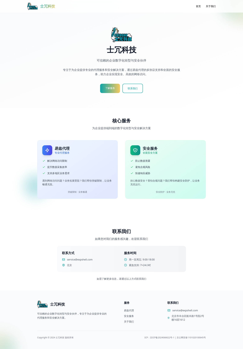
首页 (198, 6)
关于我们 (211, 6)
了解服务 (110, 88)
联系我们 (133, 88)
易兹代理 (129, 310)
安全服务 (129, 316)
